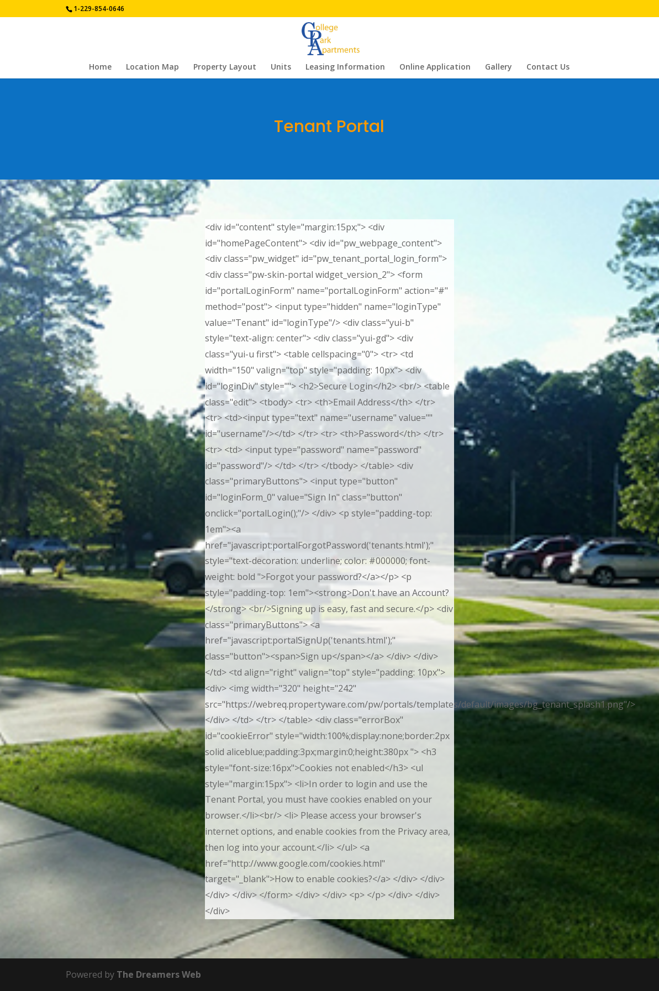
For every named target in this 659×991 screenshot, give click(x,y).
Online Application (435, 67)
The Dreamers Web (159, 974)
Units (281, 67)
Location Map (152, 67)
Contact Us (548, 67)
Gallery (498, 67)
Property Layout (224, 67)
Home (100, 67)
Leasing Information (345, 67)
